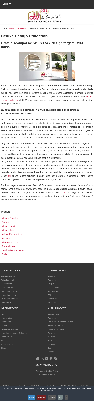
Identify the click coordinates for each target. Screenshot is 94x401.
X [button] (66, 397)
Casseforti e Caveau (56, 329)
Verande (6, 238)
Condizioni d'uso (47, 374)
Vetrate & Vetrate (8, 344)
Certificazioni (6, 322)
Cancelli (51, 352)
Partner (4, 326)
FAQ (50, 295)
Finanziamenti (6, 284)
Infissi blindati (8, 226)
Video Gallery (53, 288)
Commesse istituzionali (10, 329)
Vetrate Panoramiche (12, 234)
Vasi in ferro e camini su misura (60, 322)
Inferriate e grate (10, 242)
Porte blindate (8, 246)
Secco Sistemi (6, 337)
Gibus (3, 348)
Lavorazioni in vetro (9, 291)
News (3, 314)
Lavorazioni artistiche (9, 288)
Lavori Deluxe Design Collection (14, 333)
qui (9, 176)
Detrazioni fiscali (7, 280)
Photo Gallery (53, 291)
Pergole (5, 222)
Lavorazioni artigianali (9, 299)
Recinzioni (52, 318)
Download (52, 280)
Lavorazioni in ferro (8, 295)
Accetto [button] (31, 397)
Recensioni (52, 299)
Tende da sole (53, 314)
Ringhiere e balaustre (56, 326)
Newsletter (52, 303)
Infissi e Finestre (10, 218)
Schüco (4, 340)
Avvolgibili (52, 337)
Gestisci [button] (52, 397)
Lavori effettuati (7, 318)
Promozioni (52, 276)
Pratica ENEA (6, 303)
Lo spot (51, 284)
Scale (4, 254)
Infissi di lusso (8, 230)
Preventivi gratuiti (8, 276)
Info (60, 397)
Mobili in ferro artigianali (13, 250)
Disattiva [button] (41, 397)
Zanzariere (52, 340)
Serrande (51, 344)
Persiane (51, 333)
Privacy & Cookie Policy (47, 371)
